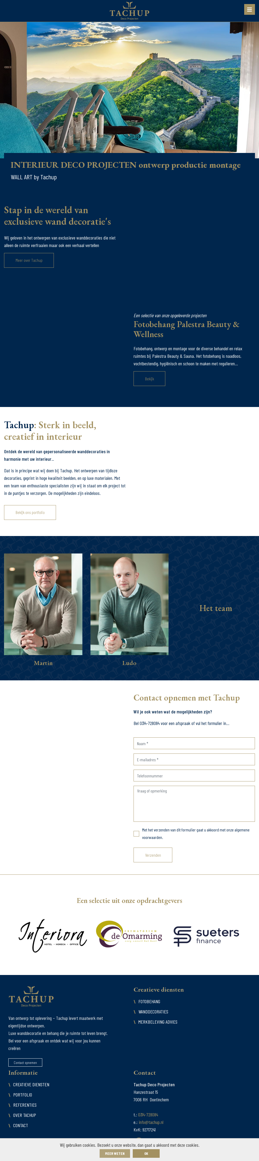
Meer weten (115, 1153)
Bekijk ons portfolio (30, 512)
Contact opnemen (25, 1062)
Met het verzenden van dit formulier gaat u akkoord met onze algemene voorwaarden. (196, 833)
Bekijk (149, 378)
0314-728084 (148, 1114)
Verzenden (153, 855)
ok (146, 1153)
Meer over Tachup (29, 260)
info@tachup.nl (151, 1122)
